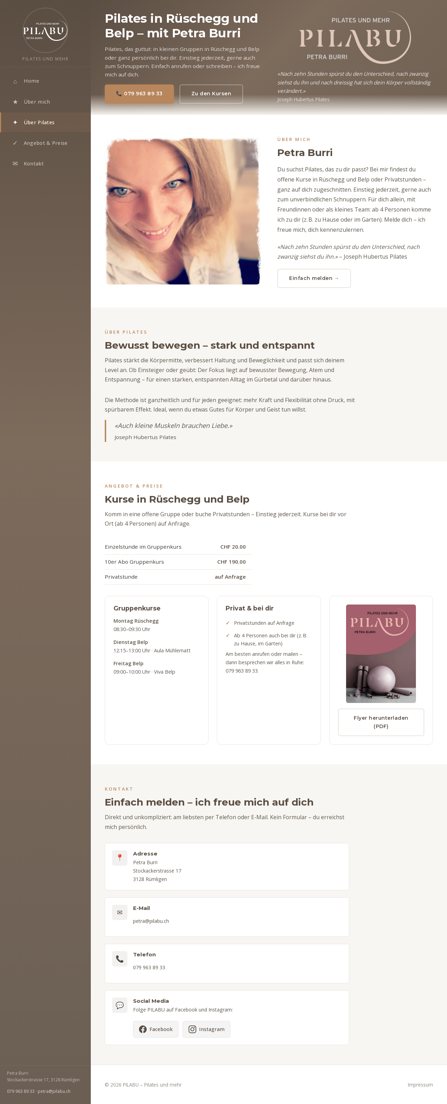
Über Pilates (33, 122)
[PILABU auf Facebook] (155, 1032)
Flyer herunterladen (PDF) (381, 724)
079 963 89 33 (21, 1091)
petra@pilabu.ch (54, 1091)
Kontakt (27, 163)
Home (25, 81)
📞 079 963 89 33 (139, 93)
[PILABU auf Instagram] (206, 1032)
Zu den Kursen (211, 93)
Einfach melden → (314, 278)
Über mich (30, 102)
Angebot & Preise (39, 143)
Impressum (420, 1084)
